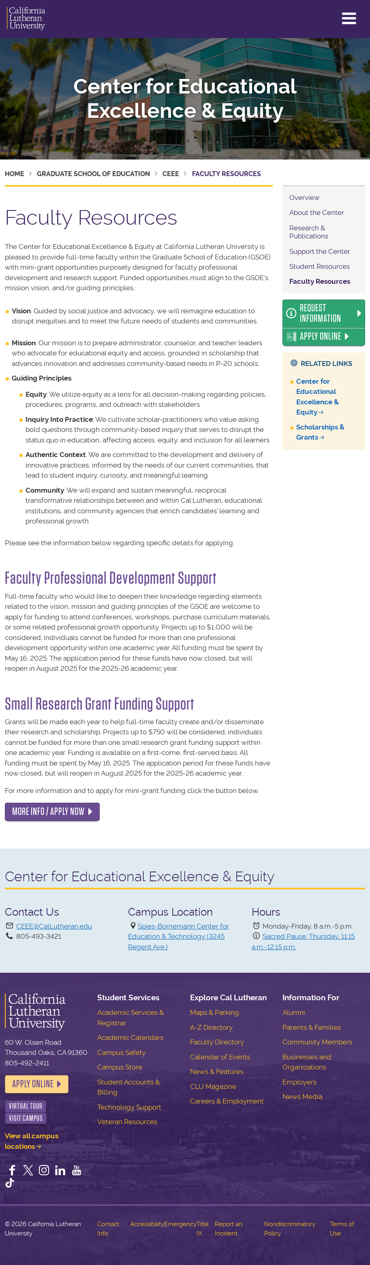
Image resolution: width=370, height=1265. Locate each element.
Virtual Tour (26, 1106)
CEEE (171, 174)
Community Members (317, 1042)
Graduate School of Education (93, 174)
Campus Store (119, 1067)
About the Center (316, 212)
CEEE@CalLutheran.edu (54, 926)
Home (14, 174)
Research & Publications (308, 232)
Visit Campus (26, 1118)
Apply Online (320, 336)
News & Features (217, 1071)
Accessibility (147, 1224)
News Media (302, 1097)
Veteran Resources (127, 1122)
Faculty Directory (217, 1042)
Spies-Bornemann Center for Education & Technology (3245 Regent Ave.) (178, 936)
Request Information (320, 313)
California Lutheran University (26, 19)
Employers (299, 1082)
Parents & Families (311, 1027)
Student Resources (319, 266)
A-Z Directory (211, 1027)
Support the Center (319, 251)
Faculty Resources (319, 281)
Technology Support (129, 1107)
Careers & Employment (227, 1101)
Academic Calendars (130, 1037)
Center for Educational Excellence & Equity (185, 98)
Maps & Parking (214, 1012)
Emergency (180, 1224)
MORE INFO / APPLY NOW (48, 811)
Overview (304, 197)
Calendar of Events (220, 1057)
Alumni (293, 1012)
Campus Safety (121, 1052)
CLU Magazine (213, 1086)
